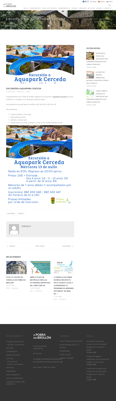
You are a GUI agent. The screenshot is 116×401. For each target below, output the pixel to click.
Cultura (9, 358)
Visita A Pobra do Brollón (71, 341)
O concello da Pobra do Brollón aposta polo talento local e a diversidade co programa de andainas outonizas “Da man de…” (64, 285)
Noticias (93, 19)
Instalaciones (12, 362)
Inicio (85, 19)
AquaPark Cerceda (59, 97)
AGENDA (99, 8)
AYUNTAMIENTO (35, 8)
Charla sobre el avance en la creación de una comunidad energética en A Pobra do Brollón (97, 96)
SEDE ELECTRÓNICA (49, 8)
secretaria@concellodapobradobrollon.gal (48, 362)
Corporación (11, 351)
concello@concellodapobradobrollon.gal (47, 359)
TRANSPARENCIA (64, 8)
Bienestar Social (13, 355)
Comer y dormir (66, 358)
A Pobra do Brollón (15, 342)
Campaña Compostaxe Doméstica (15, 383)
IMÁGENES (83, 8)
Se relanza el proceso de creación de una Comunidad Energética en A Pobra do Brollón (97, 58)
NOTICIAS (91, 8)
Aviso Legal (37, 367)
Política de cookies (49, 367)
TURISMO (74, 8)
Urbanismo (11, 371)
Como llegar (65, 354)
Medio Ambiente (13, 375)
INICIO (25, 8)
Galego (93, 1)
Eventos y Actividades (15, 364)
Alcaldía (10, 348)
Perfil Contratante (14, 378)
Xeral (28, 92)
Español (101, 1)
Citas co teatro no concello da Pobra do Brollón (16, 280)
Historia (10, 345)
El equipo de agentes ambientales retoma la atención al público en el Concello (97, 77)
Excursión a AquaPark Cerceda (23, 88)
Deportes (10, 368)
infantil (21, 213)
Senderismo (65, 351)
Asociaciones (19, 345)
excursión (11, 213)
